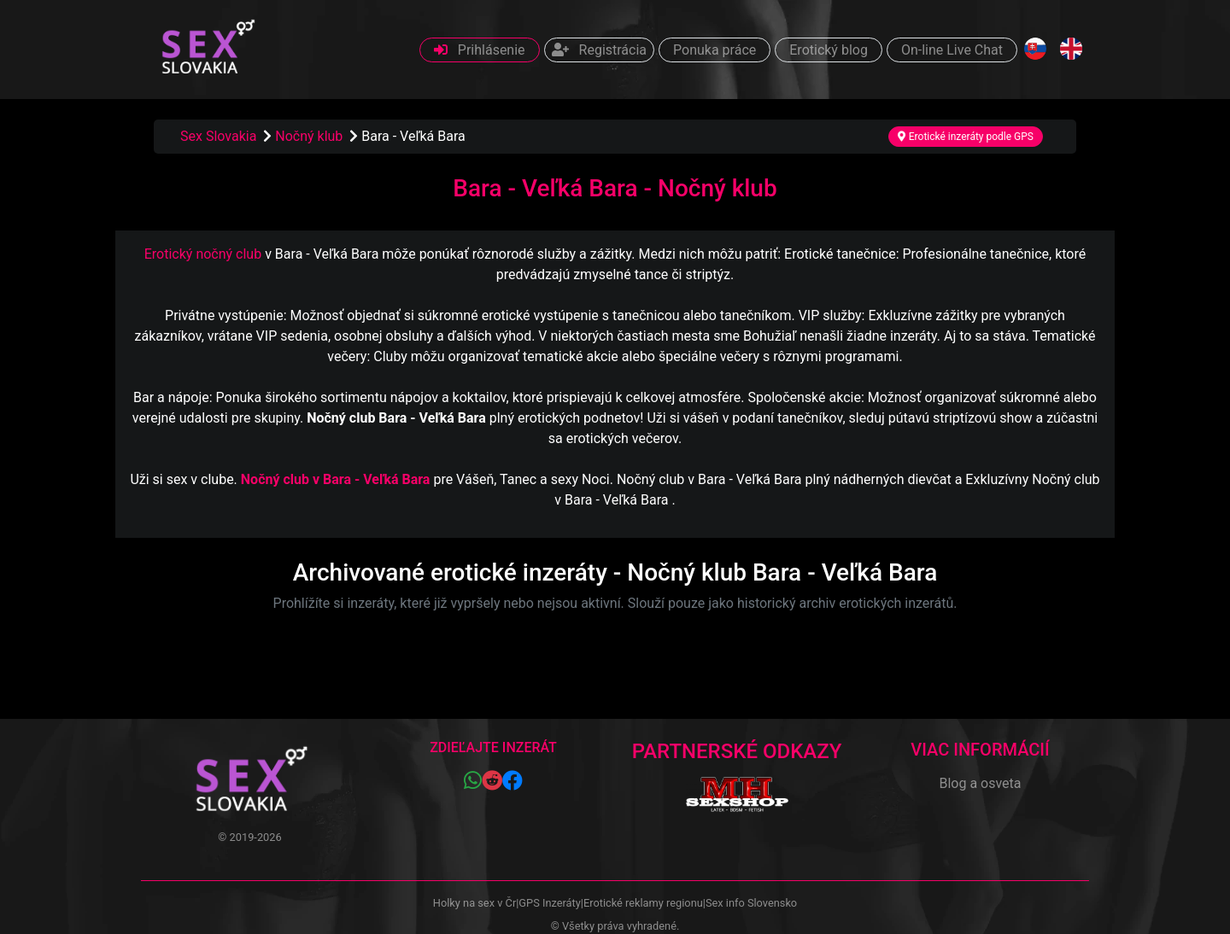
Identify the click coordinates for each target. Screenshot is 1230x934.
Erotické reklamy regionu (643, 902)
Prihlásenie (479, 50)
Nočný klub (310, 136)
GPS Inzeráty (549, 902)
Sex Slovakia (218, 136)
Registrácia (599, 50)
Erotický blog (828, 50)
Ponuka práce (714, 50)
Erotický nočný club (202, 254)
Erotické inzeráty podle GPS (966, 137)
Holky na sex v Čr (474, 902)
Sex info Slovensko (751, 902)
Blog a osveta (980, 783)
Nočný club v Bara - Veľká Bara (335, 479)
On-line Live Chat (952, 50)
